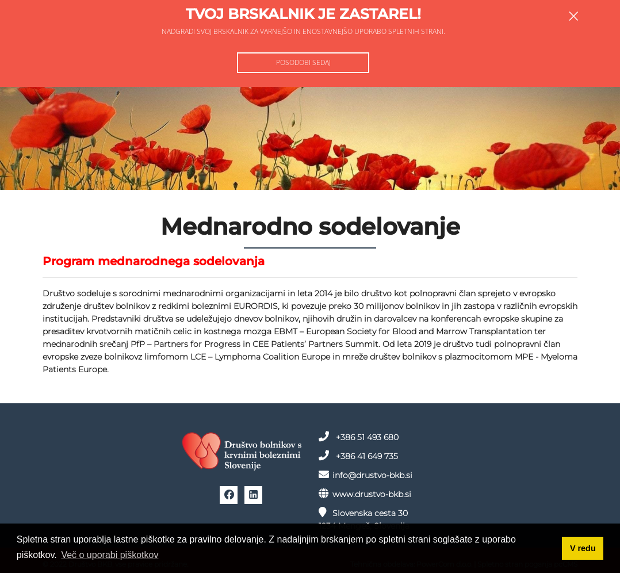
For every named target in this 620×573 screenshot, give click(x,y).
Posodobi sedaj (303, 62)
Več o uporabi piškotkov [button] (109, 555)
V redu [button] (583, 548)
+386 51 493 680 (359, 436)
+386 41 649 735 (358, 455)
